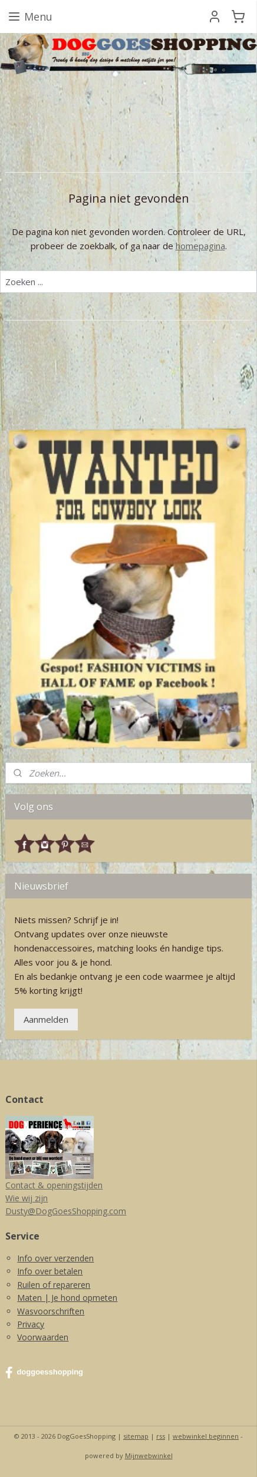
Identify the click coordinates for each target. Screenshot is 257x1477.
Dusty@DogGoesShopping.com (65, 1211)
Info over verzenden (55, 1258)
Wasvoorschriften (50, 1311)
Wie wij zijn (26, 1198)
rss (160, 1436)
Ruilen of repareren (53, 1284)
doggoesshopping (44, 1373)
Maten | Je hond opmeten (67, 1297)
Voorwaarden (42, 1337)
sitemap (136, 1436)
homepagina (200, 246)
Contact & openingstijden (54, 1185)
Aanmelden (46, 1019)
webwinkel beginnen (206, 1436)
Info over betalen (50, 1271)
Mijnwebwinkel (149, 1455)
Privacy (30, 1324)
